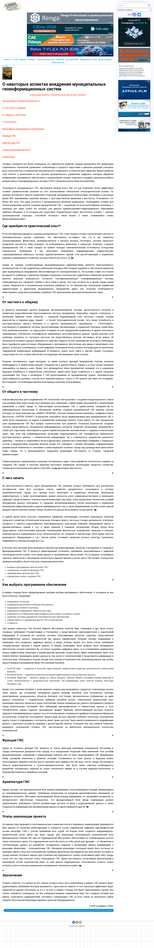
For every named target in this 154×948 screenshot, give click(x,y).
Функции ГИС (9, 136)
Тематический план (45, 59)
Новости (8, 59)
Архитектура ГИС (11, 143)
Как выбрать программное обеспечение (23, 129)
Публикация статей (88, 59)
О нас (15, 59)
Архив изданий (105, 59)
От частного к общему (14, 108)
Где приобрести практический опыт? (21, 101)
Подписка (60, 59)
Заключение (8, 157)
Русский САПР (72, 59)
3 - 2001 (5, 66)
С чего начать (9, 122)
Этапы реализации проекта (16, 150)
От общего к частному (14, 115)
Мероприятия (58, 62)
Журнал (23, 59)
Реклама (31, 59)
